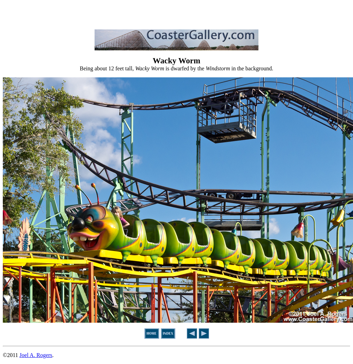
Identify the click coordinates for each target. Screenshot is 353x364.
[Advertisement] (176, 13)
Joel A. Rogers (36, 355)
